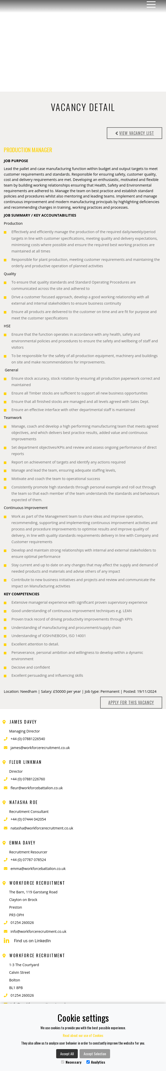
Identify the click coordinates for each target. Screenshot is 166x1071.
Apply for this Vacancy (131, 702)
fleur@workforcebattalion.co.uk (37, 787)
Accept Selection (95, 1053)
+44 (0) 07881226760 (28, 779)
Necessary (71, 1062)
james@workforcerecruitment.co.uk (40, 747)
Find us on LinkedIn (27, 940)
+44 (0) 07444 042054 (28, 819)
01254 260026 (22, 922)
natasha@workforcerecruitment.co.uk (42, 828)
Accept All (67, 1053)
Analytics (95, 1062)
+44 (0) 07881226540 (28, 738)
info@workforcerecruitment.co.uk (39, 931)
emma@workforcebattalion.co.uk (38, 868)
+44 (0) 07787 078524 (28, 859)
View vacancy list (134, 133)
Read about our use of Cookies (83, 1035)
